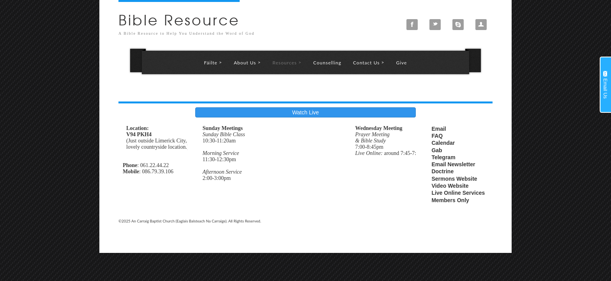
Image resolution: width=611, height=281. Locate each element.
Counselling (327, 63)
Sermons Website (454, 179)
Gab (436, 150)
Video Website (449, 186)
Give (401, 63)
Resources (286, 62)
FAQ (437, 136)
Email (438, 129)
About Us (247, 62)
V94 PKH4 (139, 134)
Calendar (443, 143)
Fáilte (213, 62)
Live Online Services (458, 193)
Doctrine (442, 171)
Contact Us (368, 62)
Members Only (450, 200)
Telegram (443, 157)
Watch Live (305, 112)
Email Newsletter (453, 164)
